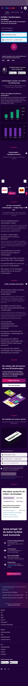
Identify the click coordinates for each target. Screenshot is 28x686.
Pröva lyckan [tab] (20, 501)
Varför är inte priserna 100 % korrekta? (14, 598)
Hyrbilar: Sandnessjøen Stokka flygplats (12, 512)
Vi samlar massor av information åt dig (14, 595)
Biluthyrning (8, 603)
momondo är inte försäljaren (14, 592)
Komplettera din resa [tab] (9, 501)
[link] (12, 193)
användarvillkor (4, 478)
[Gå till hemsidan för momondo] (10, 8)
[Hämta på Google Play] (13, 73)
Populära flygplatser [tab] (9, 497)
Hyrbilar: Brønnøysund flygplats (10, 516)
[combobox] (7, 28)
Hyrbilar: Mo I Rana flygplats (9, 514)
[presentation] (22, 73)
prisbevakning (10, 565)
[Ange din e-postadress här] (15, 463)
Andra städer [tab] (19, 497)
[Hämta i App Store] (22, 73)
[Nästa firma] (25, 181)
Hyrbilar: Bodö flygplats (8, 510)
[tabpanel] (14, 117)
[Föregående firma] (3, 181)
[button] (2, 8)
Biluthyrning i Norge (16, 603)
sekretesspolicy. (12, 478)
